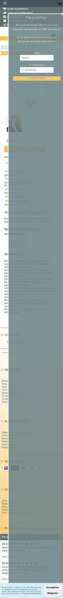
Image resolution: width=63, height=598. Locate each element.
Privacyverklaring (12, 435)
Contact (6, 398)
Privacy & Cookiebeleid (31, 593)
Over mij (7, 389)
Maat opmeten (10, 392)
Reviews (7, 380)
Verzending (8, 444)
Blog (4, 383)
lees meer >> (9, 556)
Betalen (6, 441)
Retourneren (9, 447)
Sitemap (7, 402)
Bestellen (7, 438)
